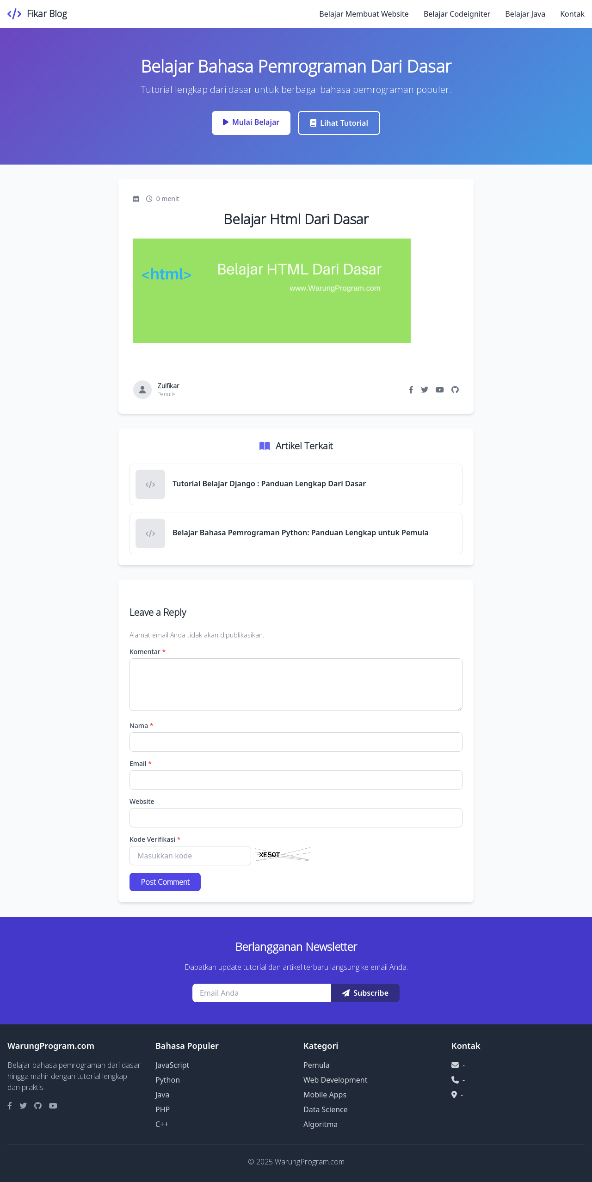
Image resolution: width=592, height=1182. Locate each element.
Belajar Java (525, 14)
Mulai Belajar (251, 122)
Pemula (316, 1065)
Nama (141, 725)
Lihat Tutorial (339, 123)
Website (142, 801)
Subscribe (365, 993)
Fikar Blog (47, 13)
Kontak (572, 14)
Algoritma (320, 1124)
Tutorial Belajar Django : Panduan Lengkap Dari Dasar (269, 483)
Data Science (325, 1109)
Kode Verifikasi (155, 839)
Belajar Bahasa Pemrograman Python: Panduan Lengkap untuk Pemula (301, 532)
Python (167, 1080)
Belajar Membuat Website (364, 14)
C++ (161, 1124)
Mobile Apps (324, 1095)
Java (162, 1095)
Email (141, 763)
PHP (162, 1109)
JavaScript (172, 1065)
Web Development (335, 1080)
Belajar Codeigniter (457, 14)
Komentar (148, 651)
